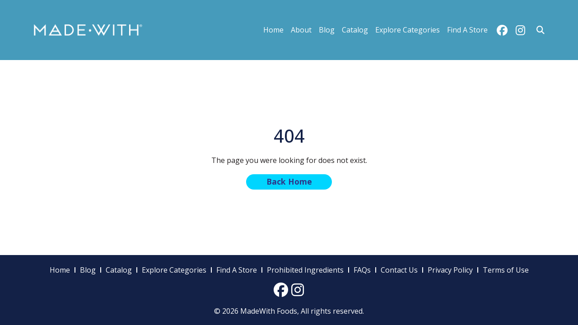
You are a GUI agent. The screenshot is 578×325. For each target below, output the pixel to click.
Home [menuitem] (273, 30)
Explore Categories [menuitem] (407, 30)
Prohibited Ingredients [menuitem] (305, 270)
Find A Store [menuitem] (467, 30)
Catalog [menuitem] (355, 30)
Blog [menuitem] (327, 30)
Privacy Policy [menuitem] (450, 270)
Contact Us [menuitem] (399, 270)
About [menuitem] (301, 30)
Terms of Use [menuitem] (506, 270)
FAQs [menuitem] (362, 270)
